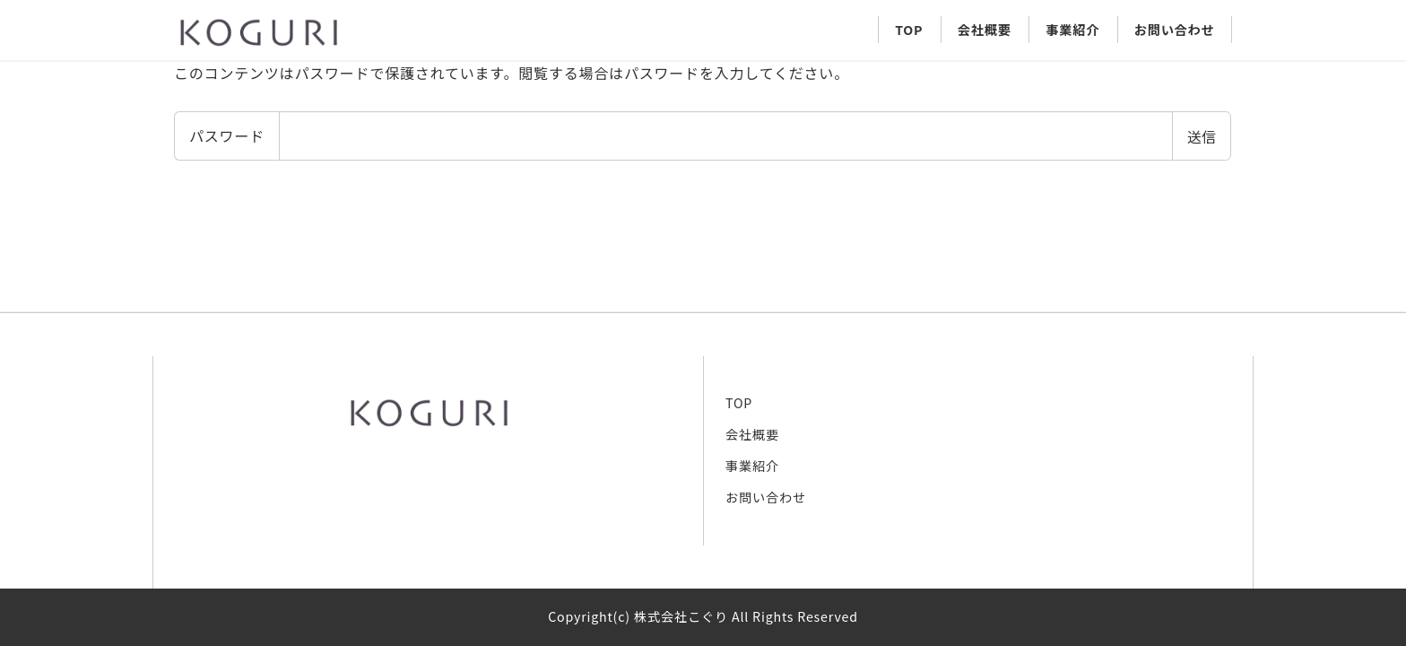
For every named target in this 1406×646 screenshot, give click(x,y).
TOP (738, 403)
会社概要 (752, 434)
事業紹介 (752, 466)
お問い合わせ (765, 497)
